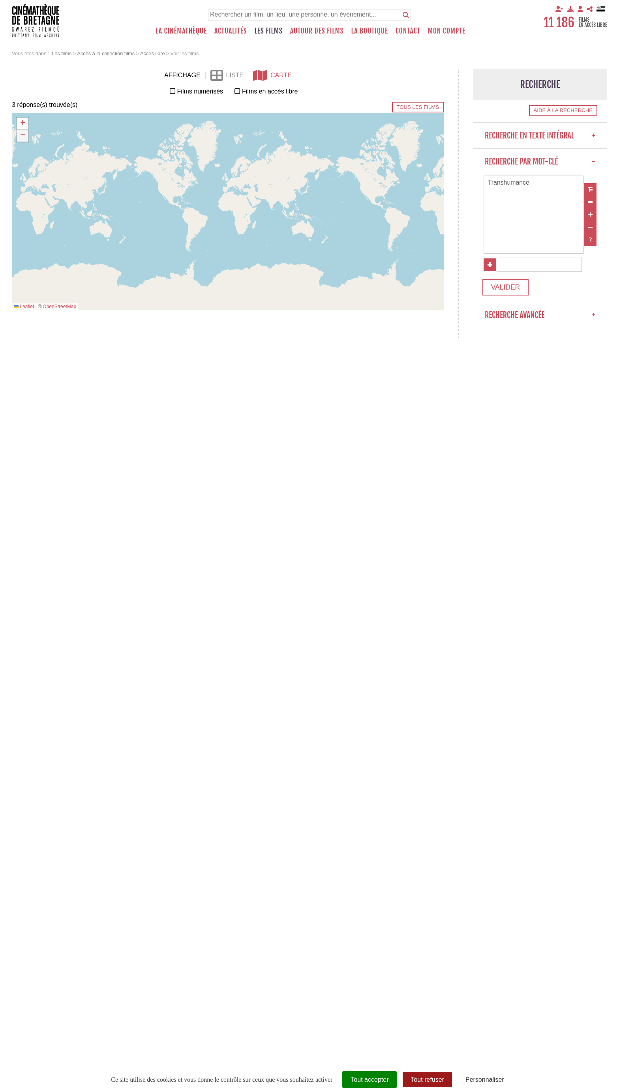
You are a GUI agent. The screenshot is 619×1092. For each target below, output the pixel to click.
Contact (408, 30)
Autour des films (317, 30)
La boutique (369, 30)
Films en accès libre (270, 91)
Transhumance (533, 183)
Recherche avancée (540, 316)
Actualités (230, 30)
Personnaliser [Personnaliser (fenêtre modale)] (484, 1079)
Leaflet (24, 306)
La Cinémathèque (181, 30)
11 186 (559, 22)
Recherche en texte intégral (540, 135)
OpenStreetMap (59, 306)
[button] (22, 124)
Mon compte (446, 30)
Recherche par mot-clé (540, 161)
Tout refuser (427, 1079)
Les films (269, 30)
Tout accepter (369, 1079)
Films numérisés (200, 91)
